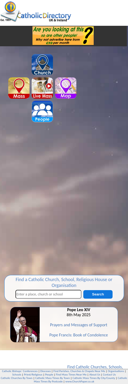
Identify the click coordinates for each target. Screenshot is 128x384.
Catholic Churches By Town (16, 378)
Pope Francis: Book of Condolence (78, 334)
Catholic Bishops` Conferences (20, 371)
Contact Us (109, 374)
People (49, 374)
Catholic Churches (91, 366)
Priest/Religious (33, 374)
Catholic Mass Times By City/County (94, 378)
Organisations (116, 371)
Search (98, 294)
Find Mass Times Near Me (71, 374)
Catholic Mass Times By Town (52, 378)
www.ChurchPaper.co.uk (79, 381)
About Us (94, 374)
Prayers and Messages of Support (78, 324)
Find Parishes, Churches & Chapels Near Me (79, 371)
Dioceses (45, 371)
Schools (115, 366)
